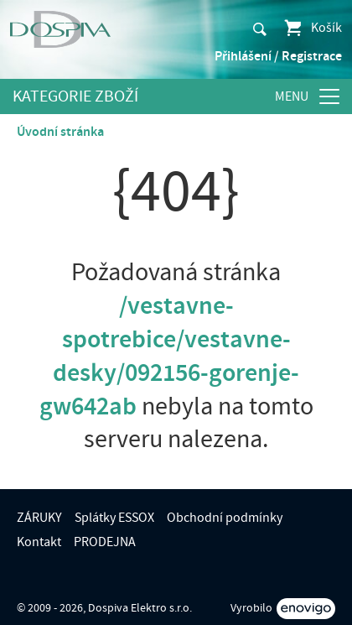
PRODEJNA (105, 541)
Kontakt (39, 541)
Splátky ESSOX (114, 517)
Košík (312, 27)
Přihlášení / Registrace (278, 56)
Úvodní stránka (60, 131)
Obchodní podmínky (224, 517)
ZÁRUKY (39, 517)
